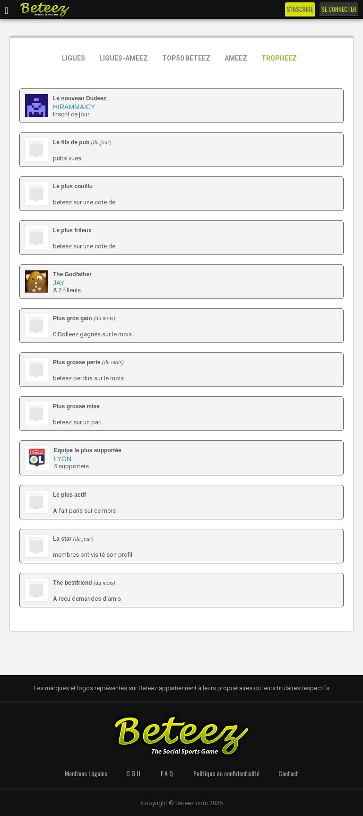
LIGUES (73, 58)
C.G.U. (134, 773)
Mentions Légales (86, 773)
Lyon (62, 459)
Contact (288, 773)
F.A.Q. (167, 773)
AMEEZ (236, 58)
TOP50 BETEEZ (186, 58)
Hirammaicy (74, 107)
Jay (59, 283)
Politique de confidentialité (226, 773)
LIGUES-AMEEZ (123, 58)
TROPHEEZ (279, 58)
